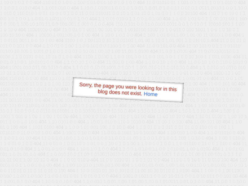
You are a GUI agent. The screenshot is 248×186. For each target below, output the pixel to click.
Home (151, 94)
